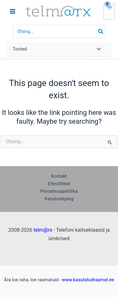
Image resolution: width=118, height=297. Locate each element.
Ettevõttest (59, 183)
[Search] (101, 31)
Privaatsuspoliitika (59, 191)
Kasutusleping (58, 199)
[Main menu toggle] (12, 11)
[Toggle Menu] (97, 49)
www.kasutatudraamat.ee (88, 280)
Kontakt (59, 176)
